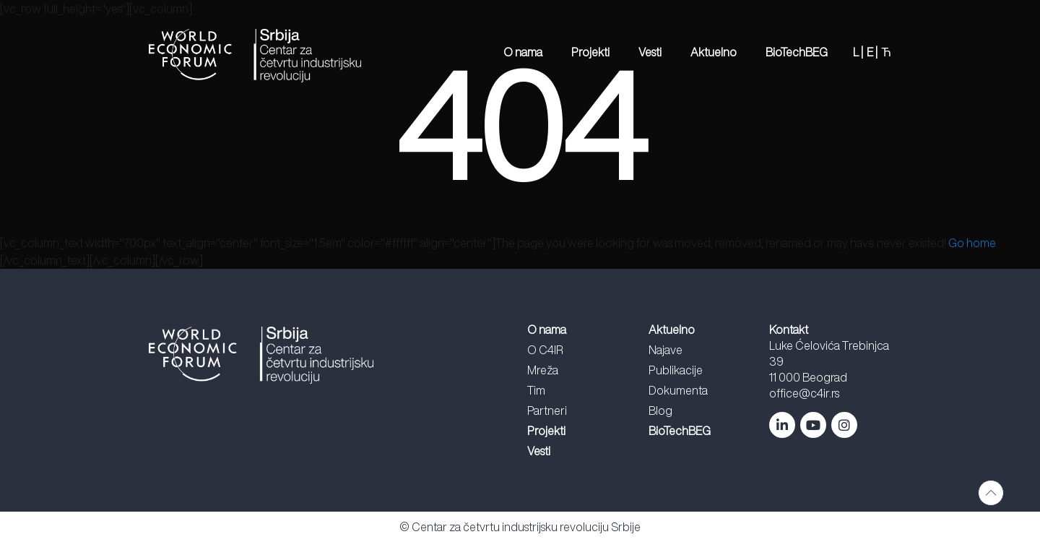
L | (858, 52)
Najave (665, 349)
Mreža (542, 370)
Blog (660, 410)
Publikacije (676, 370)
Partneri (547, 410)
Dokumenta (678, 390)
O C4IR (545, 349)
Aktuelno (713, 52)
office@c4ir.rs (804, 393)
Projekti (590, 52)
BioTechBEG (797, 52)
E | (872, 52)
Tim (536, 390)
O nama (522, 52)
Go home (971, 242)
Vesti (650, 52)
